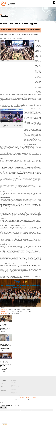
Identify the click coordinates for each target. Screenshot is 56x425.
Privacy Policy (33, 397)
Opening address (3, 313)
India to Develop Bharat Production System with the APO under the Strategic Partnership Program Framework (5, 327)
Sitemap (21, 397)
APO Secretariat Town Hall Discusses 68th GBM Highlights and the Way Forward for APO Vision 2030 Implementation (6, 345)
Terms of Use (26, 397)
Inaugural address (3, 309)
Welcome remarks (3, 311)
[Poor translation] (5, 407)
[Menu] (54, 2)
